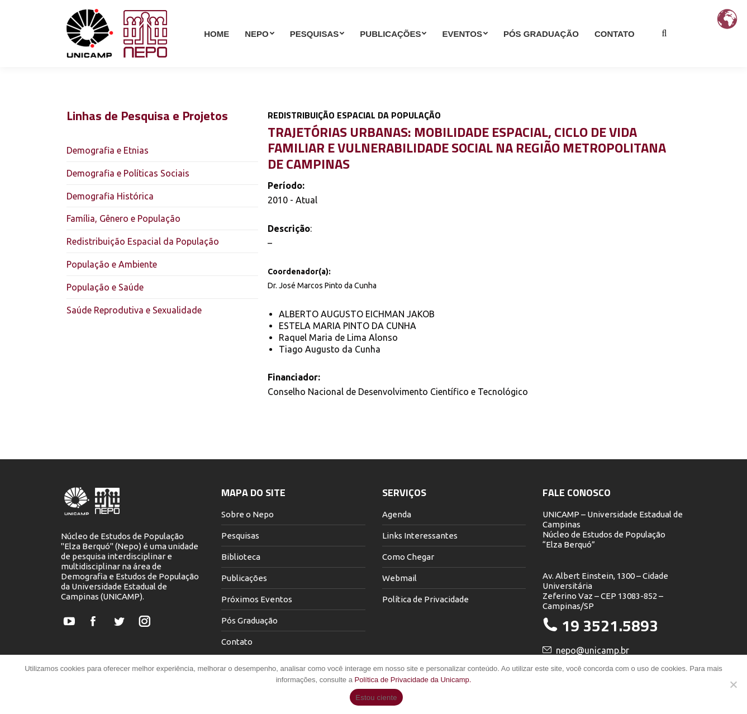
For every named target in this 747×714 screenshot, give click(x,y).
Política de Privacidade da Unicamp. (413, 679)
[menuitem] (216, 53)
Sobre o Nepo (247, 514)
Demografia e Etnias (107, 150)
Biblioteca (240, 556)
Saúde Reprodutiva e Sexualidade (134, 310)
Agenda (396, 514)
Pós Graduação (249, 620)
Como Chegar (408, 556)
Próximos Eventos (256, 599)
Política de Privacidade (425, 599)
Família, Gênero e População (123, 218)
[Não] (733, 684)
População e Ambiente (111, 264)
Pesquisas (240, 535)
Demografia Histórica (110, 196)
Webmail (399, 578)
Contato (237, 641)
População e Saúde (105, 287)
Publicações (244, 578)
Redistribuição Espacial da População (142, 241)
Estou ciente (376, 697)
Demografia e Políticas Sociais (127, 173)
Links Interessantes (420, 535)
